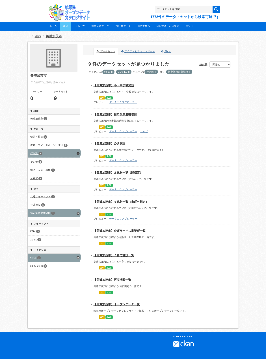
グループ (80, 26)
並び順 (203, 64)
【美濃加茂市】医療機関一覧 (112, 279)
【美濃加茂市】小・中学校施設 (114, 85)
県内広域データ (100, 26)
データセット (105, 51)
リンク (189, 26)
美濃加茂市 (54, 36)
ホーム (53, 26)
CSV (102, 98)
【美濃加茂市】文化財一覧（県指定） (118, 172)
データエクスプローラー (123, 102)
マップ (144, 131)
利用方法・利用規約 (167, 26)
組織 (65, 26)
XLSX (109, 98)
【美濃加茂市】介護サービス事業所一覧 (120, 230)
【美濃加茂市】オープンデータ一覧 (117, 304)
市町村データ (123, 26)
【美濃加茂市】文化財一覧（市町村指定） (121, 201)
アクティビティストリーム (138, 51)
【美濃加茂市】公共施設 (109, 143)
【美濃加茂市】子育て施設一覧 (114, 255)
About (166, 51)
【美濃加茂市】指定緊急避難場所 (115, 114)
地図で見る (143, 26)
